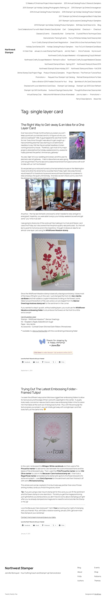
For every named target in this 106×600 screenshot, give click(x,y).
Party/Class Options (84, 99)
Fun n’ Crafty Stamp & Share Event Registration (50, 42)
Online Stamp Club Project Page (29, 73)
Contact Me (69, 33)
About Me (97, 99)
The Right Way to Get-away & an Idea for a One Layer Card (52, 126)
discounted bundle (40, 331)
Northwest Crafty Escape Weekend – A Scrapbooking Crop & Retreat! (74, 55)
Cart (64, 29)
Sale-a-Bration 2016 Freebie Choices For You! (49, 81)
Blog (99, 25)
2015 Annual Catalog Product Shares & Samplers (82, 3)
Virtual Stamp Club (34, 94)
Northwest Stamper (10, 51)
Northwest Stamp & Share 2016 (89, 64)
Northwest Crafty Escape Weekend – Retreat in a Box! (45, 59)
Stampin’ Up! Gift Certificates (35, 90)
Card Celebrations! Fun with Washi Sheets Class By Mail (39, 29)
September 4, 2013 (26, 370)
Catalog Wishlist (74, 29)
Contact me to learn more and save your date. (38, 517)
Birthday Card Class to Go (86, 25)
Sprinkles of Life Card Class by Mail (88, 81)
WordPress (97, 594)
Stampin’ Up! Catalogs (66, 86)
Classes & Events (42, 33)
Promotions (40, 77)
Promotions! (95, 94)
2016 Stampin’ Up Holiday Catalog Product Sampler (81, 12)
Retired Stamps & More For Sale (89, 77)
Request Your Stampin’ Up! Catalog (61, 77)
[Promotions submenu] (45, 77)
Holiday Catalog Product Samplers (60, 46)
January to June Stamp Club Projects (48, 51)
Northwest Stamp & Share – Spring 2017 (60, 64)
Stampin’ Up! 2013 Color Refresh (89, 86)
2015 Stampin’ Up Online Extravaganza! (86, 7)
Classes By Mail (57, 33)
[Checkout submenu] (90, 29)
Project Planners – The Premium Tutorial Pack (84, 73)
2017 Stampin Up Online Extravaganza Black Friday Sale (80, 16)
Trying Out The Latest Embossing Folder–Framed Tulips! (49, 390)
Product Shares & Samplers (54, 73)
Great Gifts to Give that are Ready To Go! (85, 42)
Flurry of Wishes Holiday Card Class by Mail (85, 38)
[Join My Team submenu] (75, 50)
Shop (71, 81)
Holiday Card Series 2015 (35, 46)
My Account (96, 51)
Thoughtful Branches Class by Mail (87, 90)
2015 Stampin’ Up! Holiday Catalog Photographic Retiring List (46, 7)
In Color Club (28, 51)
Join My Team (70, 51)
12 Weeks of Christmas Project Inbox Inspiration (44, 3)
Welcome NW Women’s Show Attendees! (59, 94)
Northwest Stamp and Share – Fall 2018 (86, 68)
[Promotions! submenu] (100, 94)
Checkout (86, 29)
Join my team (81, 94)
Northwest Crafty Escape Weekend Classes (84, 59)
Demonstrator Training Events (55, 38)
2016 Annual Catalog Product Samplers (45, 12)
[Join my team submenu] (87, 94)
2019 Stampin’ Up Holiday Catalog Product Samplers (54, 25)
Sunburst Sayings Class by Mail (60, 90)
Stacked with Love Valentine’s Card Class (40, 86)
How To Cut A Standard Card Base (88, 46)
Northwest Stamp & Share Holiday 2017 (54, 68)
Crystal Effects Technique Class (88, 33)
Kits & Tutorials (84, 51)
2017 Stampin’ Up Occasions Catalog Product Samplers (80, 20)
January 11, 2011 (25, 534)
